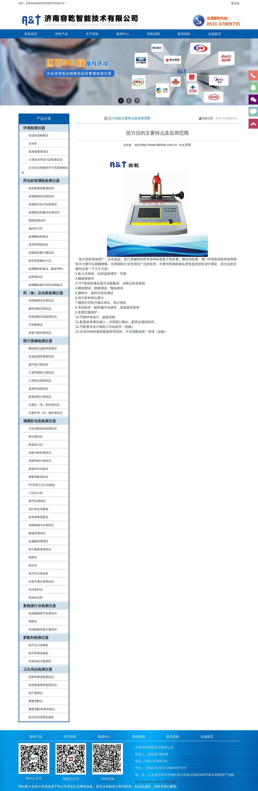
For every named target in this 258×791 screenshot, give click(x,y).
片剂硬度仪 (34, 324)
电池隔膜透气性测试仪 (41, 613)
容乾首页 (30, 34)
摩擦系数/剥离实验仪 (40, 709)
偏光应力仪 (34, 228)
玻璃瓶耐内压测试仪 (39, 196)
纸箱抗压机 (34, 597)
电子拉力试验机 (36, 645)
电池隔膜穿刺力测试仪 (41, 629)
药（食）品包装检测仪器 (43, 293)
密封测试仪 (34, 436)
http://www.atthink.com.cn (159, 145)
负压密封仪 (34, 589)
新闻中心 (122, 34)
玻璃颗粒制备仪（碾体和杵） (45, 268)
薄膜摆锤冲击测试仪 (39, 525)
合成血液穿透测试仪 (39, 356)
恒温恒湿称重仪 (36, 135)
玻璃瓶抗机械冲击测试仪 (42, 212)
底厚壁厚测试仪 (36, 244)
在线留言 (214, 34)
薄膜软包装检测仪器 (39, 421)
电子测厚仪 (34, 693)
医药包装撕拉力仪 (38, 260)
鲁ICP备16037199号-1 (149, 781)
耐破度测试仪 (35, 533)
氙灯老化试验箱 (36, 509)
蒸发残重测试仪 (36, 151)
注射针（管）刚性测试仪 (42, 404)
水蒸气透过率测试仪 (39, 581)
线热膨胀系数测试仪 (39, 188)
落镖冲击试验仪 (36, 468)
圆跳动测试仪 (35, 220)
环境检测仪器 (34, 128)
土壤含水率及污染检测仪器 (43, 159)
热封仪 (31, 565)
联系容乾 (184, 34)
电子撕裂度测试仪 (38, 549)
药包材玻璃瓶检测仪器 (41, 181)
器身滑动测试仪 (36, 388)
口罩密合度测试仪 (38, 380)
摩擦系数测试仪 (36, 476)
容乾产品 (61, 34)
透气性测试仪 (35, 501)
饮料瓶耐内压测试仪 (39, 300)
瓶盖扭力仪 (34, 444)
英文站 (235, 3)
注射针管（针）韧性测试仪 (43, 412)
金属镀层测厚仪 (36, 541)
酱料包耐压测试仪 (38, 308)
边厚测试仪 (34, 276)
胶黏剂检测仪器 (36, 638)
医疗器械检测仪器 (37, 341)
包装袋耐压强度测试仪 (41, 316)
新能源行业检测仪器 (39, 606)
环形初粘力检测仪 (38, 661)
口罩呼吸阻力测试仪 (39, 372)
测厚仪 (31, 557)
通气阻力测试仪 (36, 364)
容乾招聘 (153, 34)
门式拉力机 (34, 493)
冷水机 (31, 143)
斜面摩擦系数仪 (36, 517)
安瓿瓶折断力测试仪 (39, 252)
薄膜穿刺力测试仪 (38, 460)
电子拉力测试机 (36, 573)
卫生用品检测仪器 (37, 669)
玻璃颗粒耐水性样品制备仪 (43, 284)
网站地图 (170, 781)
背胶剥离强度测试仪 (39, 676)
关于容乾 (92, 34)
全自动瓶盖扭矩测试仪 (41, 428)
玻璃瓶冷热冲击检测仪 (41, 204)
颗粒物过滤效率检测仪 (41, 348)
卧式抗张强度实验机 (39, 717)
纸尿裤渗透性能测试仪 (41, 685)
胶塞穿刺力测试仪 (38, 396)
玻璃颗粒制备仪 (36, 236)
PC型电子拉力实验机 (40, 484)
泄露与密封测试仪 (38, 332)
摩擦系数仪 (34, 701)
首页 (218, 118)
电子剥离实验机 (36, 653)
